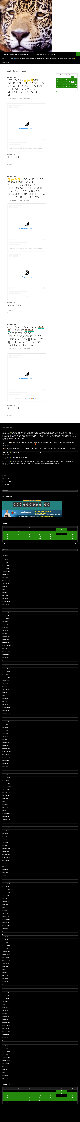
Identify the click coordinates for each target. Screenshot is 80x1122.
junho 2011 (5, 1072)
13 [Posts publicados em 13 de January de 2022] (66, 81)
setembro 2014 (6, 960)
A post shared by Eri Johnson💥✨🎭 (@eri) (26, 398)
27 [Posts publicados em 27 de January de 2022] (66, 86)
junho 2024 (5, 624)
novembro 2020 (6, 751)
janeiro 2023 (5, 674)
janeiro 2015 (5, 948)
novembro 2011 (6, 1060)
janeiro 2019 (5, 816)
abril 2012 (5, 1046)
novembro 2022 (6, 680)
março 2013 (5, 1013)
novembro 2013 (6, 990)
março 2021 (5, 739)
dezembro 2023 (6, 642)
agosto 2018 (5, 831)
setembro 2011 (6, 1066)
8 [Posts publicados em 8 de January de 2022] (61, 531)
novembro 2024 (6, 610)
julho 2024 (5, 621)
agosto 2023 (5, 654)
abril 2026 (5, 560)
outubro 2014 (5, 957)
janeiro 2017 (5, 887)
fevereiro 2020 (6, 778)
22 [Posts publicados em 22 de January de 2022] (72, 84)
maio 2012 (5, 1043)
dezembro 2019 (6, 783)
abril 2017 (5, 878)
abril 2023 (5, 666)
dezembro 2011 (6, 1057)
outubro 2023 (5, 648)
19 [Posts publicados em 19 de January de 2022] (63, 84)
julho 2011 (5, 1069)
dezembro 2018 (6, 819)
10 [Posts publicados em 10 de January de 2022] (57, 81)
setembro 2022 (6, 686)
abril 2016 (5, 913)
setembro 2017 (6, 863)
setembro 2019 (6, 792)
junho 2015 (5, 934)
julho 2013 (5, 1001)
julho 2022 (5, 692)
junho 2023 (5, 660)
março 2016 (5, 916)
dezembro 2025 (6, 571)
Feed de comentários (7, 481)
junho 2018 (5, 836)
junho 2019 (5, 801)
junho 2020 (5, 766)
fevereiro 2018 (6, 848)
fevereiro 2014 (6, 981)
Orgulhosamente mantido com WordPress (11, 1120)
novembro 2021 (6, 716)
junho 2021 (5, 730)
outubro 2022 (5, 683)
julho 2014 (5, 966)
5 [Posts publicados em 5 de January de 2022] (63, 79)
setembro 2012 (6, 1031)
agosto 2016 (5, 901)
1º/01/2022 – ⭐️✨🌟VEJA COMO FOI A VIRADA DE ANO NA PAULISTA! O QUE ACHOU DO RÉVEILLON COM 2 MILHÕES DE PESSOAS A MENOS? (25, 88)
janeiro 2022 (5, 710)
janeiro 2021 (5, 745)
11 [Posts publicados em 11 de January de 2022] (60, 81)
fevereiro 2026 (6, 565)
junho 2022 (5, 695)
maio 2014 (5, 972)
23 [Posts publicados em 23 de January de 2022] (76, 84)
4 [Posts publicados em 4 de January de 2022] (60, 79)
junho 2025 (5, 589)
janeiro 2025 (5, 604)
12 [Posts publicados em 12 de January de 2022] (63, 81)
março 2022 (5, 704)
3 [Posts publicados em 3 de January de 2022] (57, 79)
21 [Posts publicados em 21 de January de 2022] (69, 84)
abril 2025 (5, 595)
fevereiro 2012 (6, 1051)
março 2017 (5, 881)
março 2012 (5, 1049)
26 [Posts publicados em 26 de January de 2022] (63, 86)
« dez (57, 91)
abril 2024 (5, 630)
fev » (76, 91)
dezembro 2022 (6, 677)
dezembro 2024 (6, 607)
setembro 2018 (6, 828)
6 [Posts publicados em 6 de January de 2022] (66, 79)
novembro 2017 (6, 857)
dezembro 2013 (6, 987)
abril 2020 (5, 772)
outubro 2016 (5, 895)
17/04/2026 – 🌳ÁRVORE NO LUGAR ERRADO (14, 457)
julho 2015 (5, 931)
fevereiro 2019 (6, 813)
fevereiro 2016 (6, 919)
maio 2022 (5, 698)
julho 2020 (5, 763)
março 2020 (5, 775)
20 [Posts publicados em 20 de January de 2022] (66, 84)
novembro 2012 (6, 1025)
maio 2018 (5, 839)
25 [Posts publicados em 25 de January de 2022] (60, 86)
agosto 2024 (5, 618)
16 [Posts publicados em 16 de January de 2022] (76, 81)
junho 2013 (5, 1004)
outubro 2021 (5, 719)
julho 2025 (5, 586)
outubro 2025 (5, 577)
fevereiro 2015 (6, 945)
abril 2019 (5, 807)
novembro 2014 (6, 954)
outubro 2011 (5, 1063)
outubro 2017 (5, 860)
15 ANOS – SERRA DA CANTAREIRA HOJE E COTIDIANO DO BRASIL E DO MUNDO (29, 54)
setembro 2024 (6, 616)
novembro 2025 (6, 574)
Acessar (4, 475)
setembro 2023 (6, 651)
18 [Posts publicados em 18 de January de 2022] (60, 84)
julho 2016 (5, 904)
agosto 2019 (5, 795)
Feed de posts (5, 478)
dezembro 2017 (6, 854)
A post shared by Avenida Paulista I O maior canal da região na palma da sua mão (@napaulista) (33, 148)
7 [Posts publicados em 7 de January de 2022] (69, 79)
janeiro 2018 (5, 851)
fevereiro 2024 (6, 636)
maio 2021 (5, 733)
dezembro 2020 (6, 748)
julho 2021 (5, 727)
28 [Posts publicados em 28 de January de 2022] (69, 86)
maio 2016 (5, 910)
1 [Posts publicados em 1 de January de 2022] (61, 529)
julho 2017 (5, 869)
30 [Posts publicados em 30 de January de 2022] (76, 86)
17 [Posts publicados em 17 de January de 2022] (57, 84)
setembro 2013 (6, 995)
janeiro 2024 (5, 639)
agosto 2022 (5, 689)
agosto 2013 (5, 998)
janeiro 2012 (5, 1054)
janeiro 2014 (5, 984)
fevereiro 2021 (6, 742)
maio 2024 (5, 627)
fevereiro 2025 (6, 601)
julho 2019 (5, 798)
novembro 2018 (6, 822)
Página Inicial (5, 62)
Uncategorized (11, 77)
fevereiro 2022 (6, 707)
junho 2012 (5, 1040)
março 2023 (5, 669)
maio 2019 (5, 804)
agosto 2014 (5, 963)
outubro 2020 (5, 754)
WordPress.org (6, 484)
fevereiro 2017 (6, 884)
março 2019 (5, 810)
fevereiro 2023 (6, 671)
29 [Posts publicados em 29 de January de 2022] (72, 86)
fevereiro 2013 (6, 1016)
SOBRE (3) (4, 58)
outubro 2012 (5, 1028)
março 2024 (5, 633)
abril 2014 (5, 975)
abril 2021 (5, 736)
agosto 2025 (5, 583)
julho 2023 (5, 657)
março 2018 (5, 845)
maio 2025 (5, 592)
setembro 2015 (6, 925)
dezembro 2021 (6, 713)
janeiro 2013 (5, 1019)
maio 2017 (5, 875)
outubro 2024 (5, 613)
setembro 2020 (6, 757)
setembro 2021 (6, 722)
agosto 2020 (5, 760)
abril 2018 (5, 842)
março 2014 (5, 978)
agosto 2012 (5, 1034)
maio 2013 (5, 1007)
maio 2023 (5, 663)
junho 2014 (5, 969)
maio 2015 (5, 937)
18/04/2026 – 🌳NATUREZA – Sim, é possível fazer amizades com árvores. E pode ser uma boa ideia (27, 453)
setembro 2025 (6, 580)
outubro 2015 (5, 922)
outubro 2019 (5, 789)
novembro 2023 (6, 645)
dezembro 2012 (6, 1022)
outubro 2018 (5, 825)
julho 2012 (5, 1037)
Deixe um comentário (24, 98)
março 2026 (5, 562)
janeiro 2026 (5, 568)
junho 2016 (5, 907)
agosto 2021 (5, 724)
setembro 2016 (6, 898)
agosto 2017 (5, 866)
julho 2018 (5, 833)
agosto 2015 (5, 928)
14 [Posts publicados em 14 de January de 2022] (69, 81)
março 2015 (5, 942)
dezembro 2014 (6, 951)
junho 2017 (5, 872)
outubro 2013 (5, 993)
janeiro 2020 (5, 780)
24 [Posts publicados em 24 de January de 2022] (57, 86)
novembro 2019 (6, 786)
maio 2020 (5, 769)
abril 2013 (5, 1010)
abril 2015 (5, 940)
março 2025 (5, 598)
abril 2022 (5, 701)
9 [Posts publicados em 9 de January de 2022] (72, 531)
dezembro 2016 (6, 889)
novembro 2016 (6, 892)
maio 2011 (5, 1075)
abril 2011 (5, 1078)
